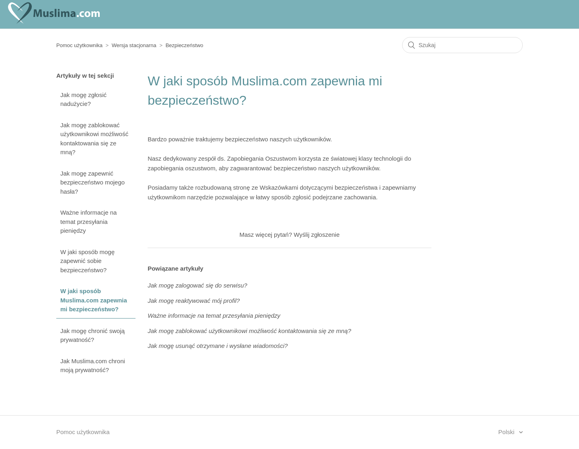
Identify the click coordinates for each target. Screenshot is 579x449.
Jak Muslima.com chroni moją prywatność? (92, 366)
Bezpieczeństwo (184, 45)
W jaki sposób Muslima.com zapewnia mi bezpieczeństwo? (93, 300)
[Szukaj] (462, 45)
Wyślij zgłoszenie (316, 234)
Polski (507, 431)
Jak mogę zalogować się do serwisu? (197, 285)
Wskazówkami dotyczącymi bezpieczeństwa (319, 187)
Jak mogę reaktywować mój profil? (194, 300)
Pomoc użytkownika (79, 45)
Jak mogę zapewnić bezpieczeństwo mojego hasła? (92, 182)
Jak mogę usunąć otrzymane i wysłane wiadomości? (218, 345)
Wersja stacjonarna (134, 45)
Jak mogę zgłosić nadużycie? (83, 99)
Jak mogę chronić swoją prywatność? (92, 335)
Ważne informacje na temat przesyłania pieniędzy (88, 221)
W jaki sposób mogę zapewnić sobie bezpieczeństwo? (87, 260)
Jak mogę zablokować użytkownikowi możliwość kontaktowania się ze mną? (94, 139)
